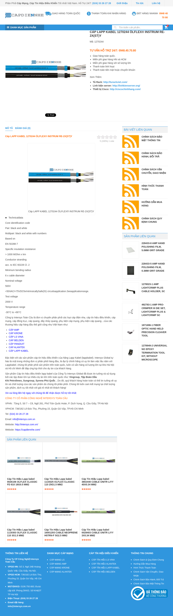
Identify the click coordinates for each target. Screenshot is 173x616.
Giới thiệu (122, 3)
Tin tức (140, 3)
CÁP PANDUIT (16, 344)
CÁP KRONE (16, 333)
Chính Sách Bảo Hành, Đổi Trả (148, 579)
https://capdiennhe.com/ (27, 429)
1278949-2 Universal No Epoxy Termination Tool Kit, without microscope (154, 352)
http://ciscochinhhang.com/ (125, 89)
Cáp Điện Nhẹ (29, 614)
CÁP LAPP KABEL (19, 350)
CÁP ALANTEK (17, 347)
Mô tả (9, 128)
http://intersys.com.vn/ (26, 424)
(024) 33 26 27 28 (101, 3)
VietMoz (55, 614)
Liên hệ (156, 3)
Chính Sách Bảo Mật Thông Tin (148, 583)
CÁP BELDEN (16, 340)
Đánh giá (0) (22, 128)
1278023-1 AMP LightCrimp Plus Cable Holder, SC (153, 287)
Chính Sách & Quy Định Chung (148, 559)
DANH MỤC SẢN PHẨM (23, 27)
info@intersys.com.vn (24, 419)
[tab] (9, 128)
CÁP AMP (14, 329)
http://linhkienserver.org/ (126, 85)
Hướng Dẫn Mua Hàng (144, 564)
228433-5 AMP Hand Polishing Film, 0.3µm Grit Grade (153, 267)
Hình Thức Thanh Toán (144, 567)
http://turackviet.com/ (115, 82)
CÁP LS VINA (16, 336)
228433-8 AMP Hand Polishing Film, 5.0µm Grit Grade (153, 246)
